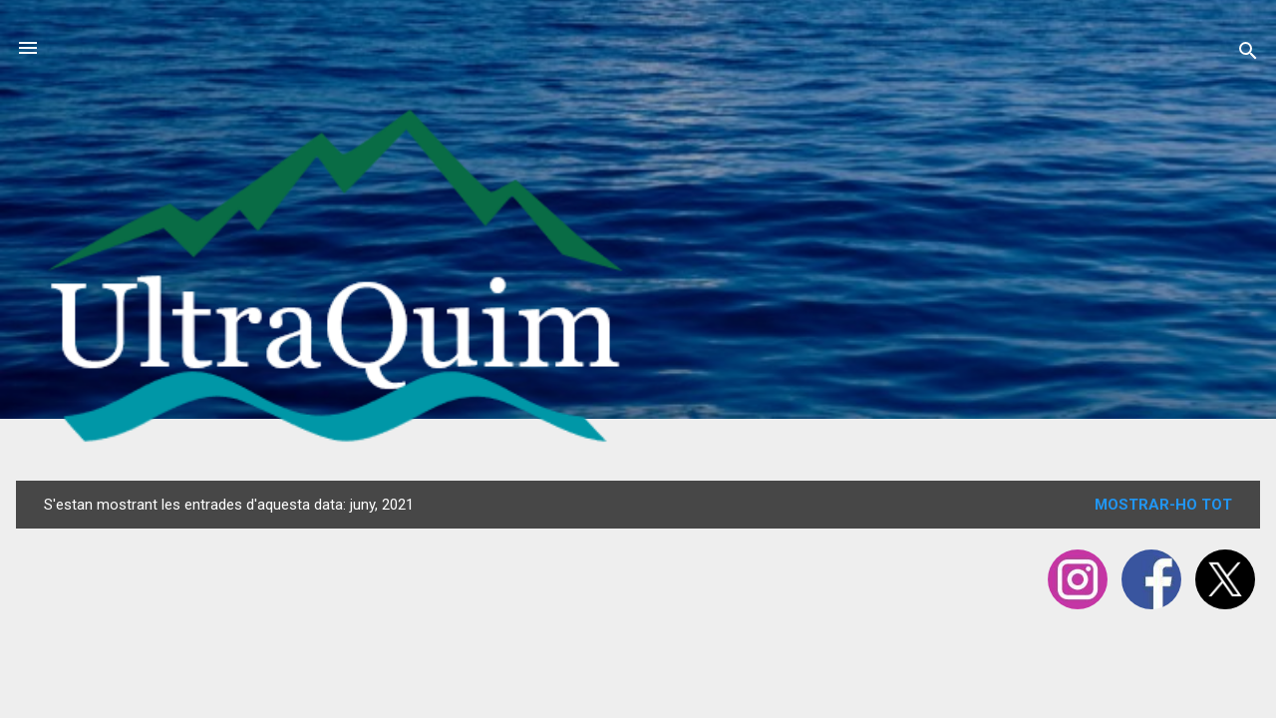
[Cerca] (1248, 54)
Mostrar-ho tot (1163, 505)
